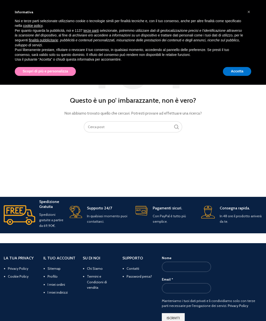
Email (167, 279)
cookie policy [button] (32, 26)
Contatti (133, 268)
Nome (166, 258)
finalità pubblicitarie (43, 40)
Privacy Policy (18, 268)
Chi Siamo (95, 268)
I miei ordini (56, 284)
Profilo (53, 276)
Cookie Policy (18, 276)
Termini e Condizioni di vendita (97, 282)
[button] (249, 12)
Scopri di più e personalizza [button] (45, 71)
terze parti (91, 31)
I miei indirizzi (58, 292)
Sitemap (54, 268)
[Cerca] (133, 127)
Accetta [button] (237, 71)
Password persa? (139, 276)
